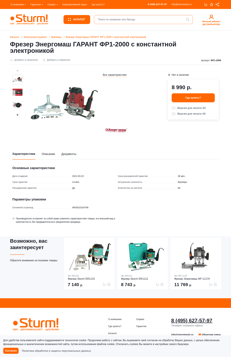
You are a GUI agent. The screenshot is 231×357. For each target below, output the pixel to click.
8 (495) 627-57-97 (157, 4)
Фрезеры (56, 37)
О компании (17, 4)
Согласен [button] (11, 350)
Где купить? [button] (193, 97)
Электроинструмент (35, 37)
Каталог (14, 37)
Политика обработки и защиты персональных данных (56, 350)
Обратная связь (209, 334)
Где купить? (98, 4)
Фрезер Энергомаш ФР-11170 (192, 278)
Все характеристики (115, 74)
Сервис (51, 4)
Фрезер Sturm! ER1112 (134, 278)
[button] (189, 108)
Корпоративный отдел (74, 4)
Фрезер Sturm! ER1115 (81, 278)
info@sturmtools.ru (181, 4)
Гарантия (35, 4)
